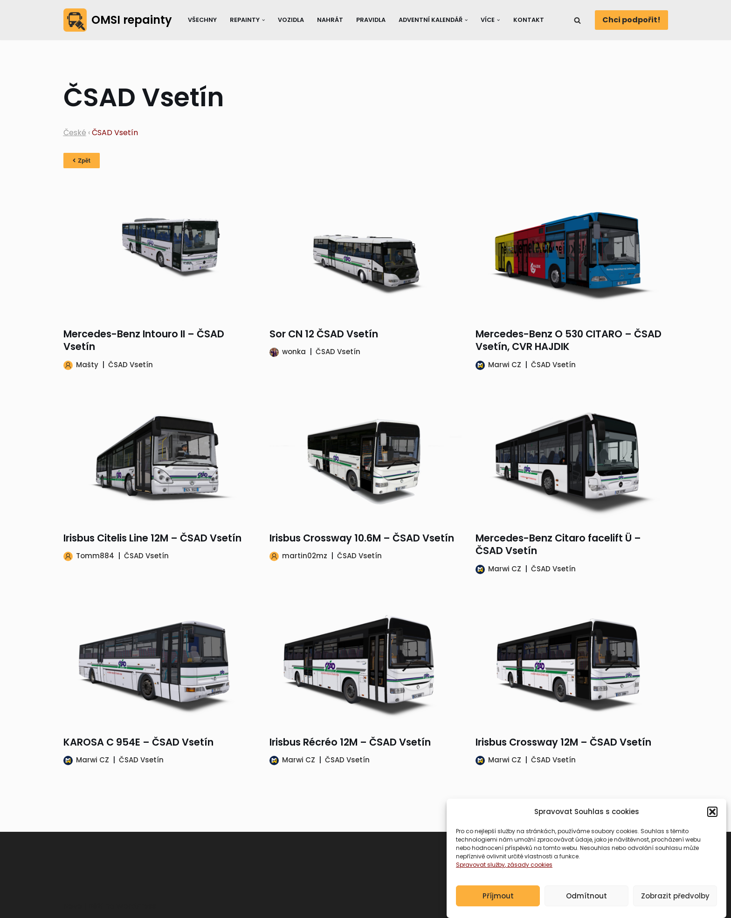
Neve (72, 906)
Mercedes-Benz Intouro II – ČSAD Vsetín (143, 340)
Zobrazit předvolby (675, 905)
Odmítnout (586, 905)
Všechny (202, 20)
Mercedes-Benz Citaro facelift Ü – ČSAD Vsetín (558, 544)
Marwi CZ (504, 365)
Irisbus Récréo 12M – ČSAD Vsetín (350, 742)
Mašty (87, 365)
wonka (294, 351)
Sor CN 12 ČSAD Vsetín (323, 334)
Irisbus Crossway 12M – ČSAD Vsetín (563, 742)
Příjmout (498, 905)
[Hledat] (577, 20)
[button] (712, 821)
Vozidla (291, 20)
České (74, 132)
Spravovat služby (480, 874)
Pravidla (371, 20)
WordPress (136, 906)
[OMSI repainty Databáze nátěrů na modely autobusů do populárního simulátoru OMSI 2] (117, 20)
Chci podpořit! (631, 19)
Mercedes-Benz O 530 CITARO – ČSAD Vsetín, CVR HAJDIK (569, 340)
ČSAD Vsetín (130, 365)
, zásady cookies (528, 874)
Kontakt (528, 20)
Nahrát (330, 20)
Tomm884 (95, 556)
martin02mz (304, 556)
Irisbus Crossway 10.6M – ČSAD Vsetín (361, 538)
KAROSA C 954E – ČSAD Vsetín (138, 742)
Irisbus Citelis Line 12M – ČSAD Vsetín (152, 538)
